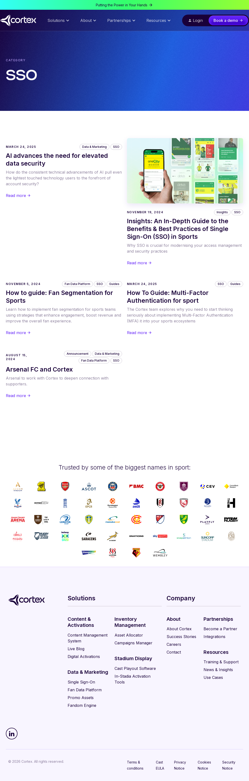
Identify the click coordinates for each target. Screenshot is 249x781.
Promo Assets (81, 697)
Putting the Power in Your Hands (121, 5)
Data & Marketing (94, 147)
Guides (114, 284)
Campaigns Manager (133, 642)
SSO (116, 147)
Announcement (78, 353)
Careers (174, 644)
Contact (174, 652)
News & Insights (218, 669)
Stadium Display (133, 658)
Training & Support (221, 661)
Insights (222, 212)
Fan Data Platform (77, 284)
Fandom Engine (82, 705)
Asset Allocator (129, 635)
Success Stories (181, 636)
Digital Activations (84, 656)
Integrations (214, 636)
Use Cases (213, 677)
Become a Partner (220, 628)
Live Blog (76, 648)
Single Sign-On (81, 682)
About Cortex (179, 628)
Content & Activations (81, 622)
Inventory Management (130, 622)
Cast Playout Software (135, 668)
